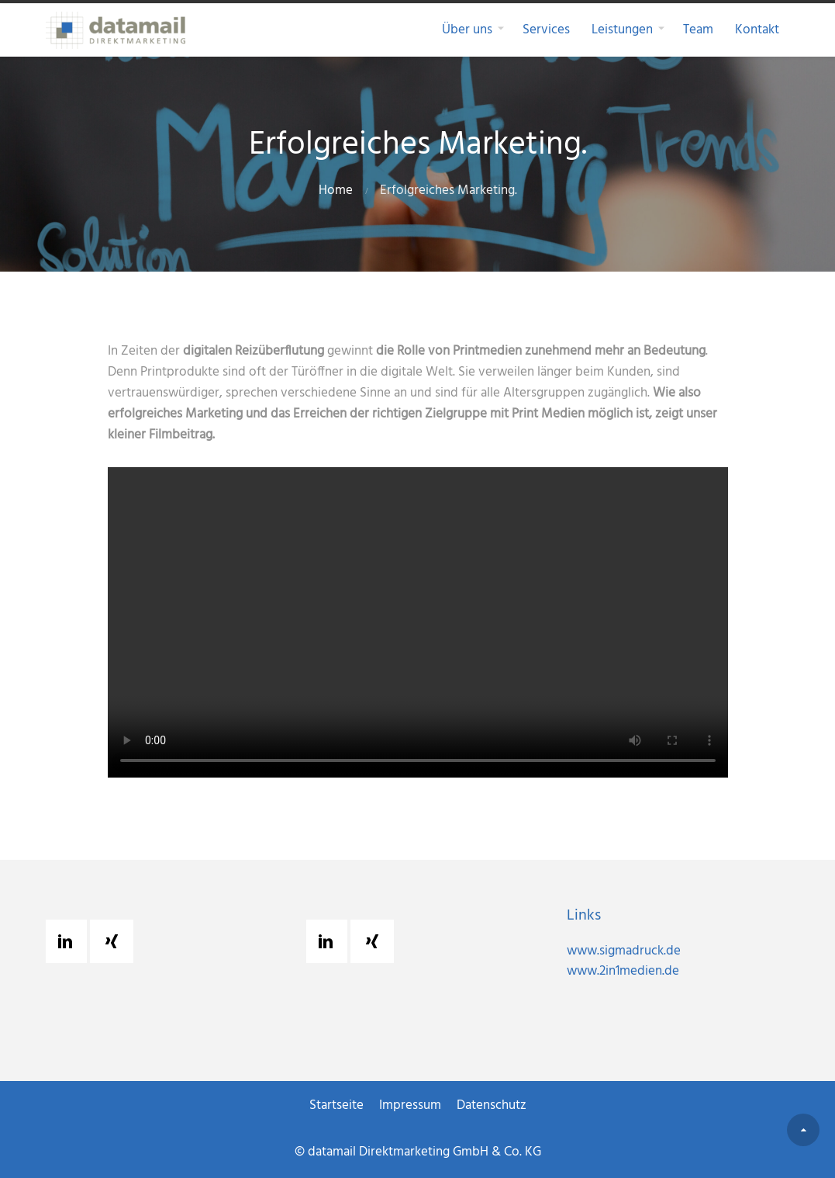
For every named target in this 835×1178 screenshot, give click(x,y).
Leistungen (622, 29)
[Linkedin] (69, 941)
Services (546, 29)
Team (698, 29)
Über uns (467, 29)
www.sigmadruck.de (624, 951)
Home (336, 190)
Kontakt (757, 29)
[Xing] (115, 941)
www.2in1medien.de (623, 971)
